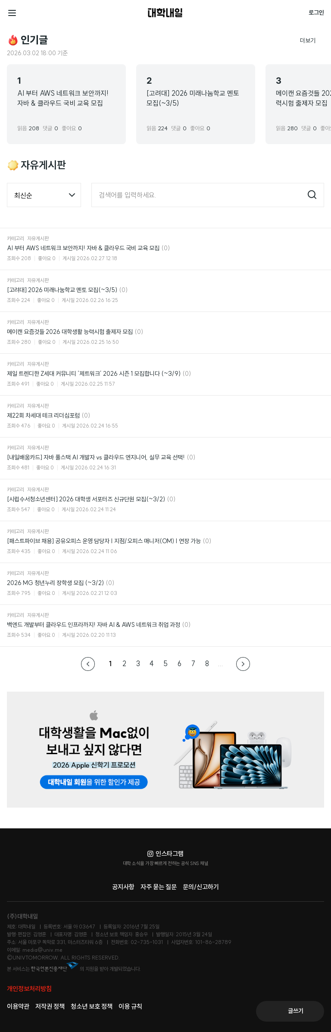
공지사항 (123, 887)
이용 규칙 (130, 1006)
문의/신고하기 (201, 887)
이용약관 (18, 1006)
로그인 (316, 12)
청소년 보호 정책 (91, 1006)
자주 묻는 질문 (159, 887)
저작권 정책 (50, 1006)
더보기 (312, 40)
